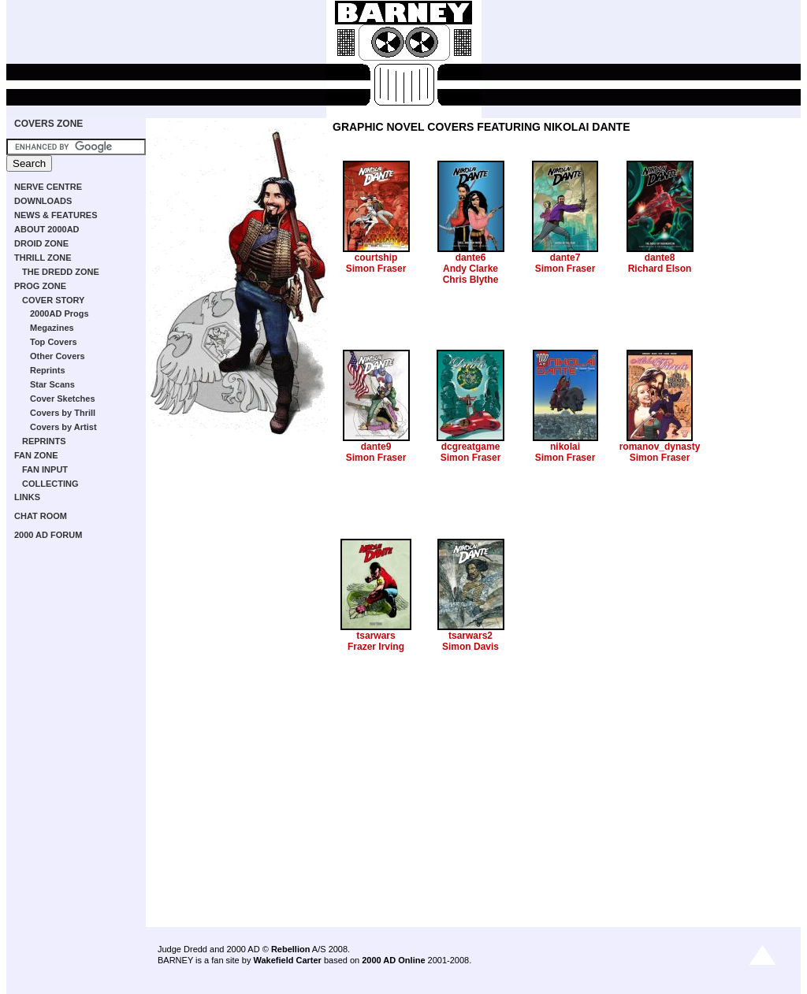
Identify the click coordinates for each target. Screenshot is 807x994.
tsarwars (375, 635)
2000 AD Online (393, 960)
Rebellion (291, 949)
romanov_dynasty (660, 446)
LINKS (27, 497)
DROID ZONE (41, 243)
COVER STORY (53, 300)
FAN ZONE (36, 455)
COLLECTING (50, 483)
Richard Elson (660, 268)
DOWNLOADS (43, 201)
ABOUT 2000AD (47, 229)
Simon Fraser (376, 268)
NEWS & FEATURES (56, 215)
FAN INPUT (45, 469)
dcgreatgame (470, 446)
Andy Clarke (470, 268)
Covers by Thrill (62, 412)
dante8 (660, 257)
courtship (376, 257)
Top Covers (53, 342)
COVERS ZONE (48, 123)
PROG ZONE (40, 286)
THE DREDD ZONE (60, 271)
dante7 (565, 257)
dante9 (376, 446)
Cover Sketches (62, 398)
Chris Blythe (471, 279)
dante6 (471, 257)
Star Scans (52, 384)
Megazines (52, 327)
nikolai (565, 446)
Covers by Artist (63, 427)
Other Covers (57, 356)
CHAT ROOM (40, 516)
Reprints (47, 370)
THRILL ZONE (43, 257)
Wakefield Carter (287, 960)
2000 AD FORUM (48, 535)
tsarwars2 (470, 635)
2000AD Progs (59, 313)
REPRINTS (44, 441)
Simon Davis (470, 646)
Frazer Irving (376, 646)
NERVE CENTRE (48, 186)
